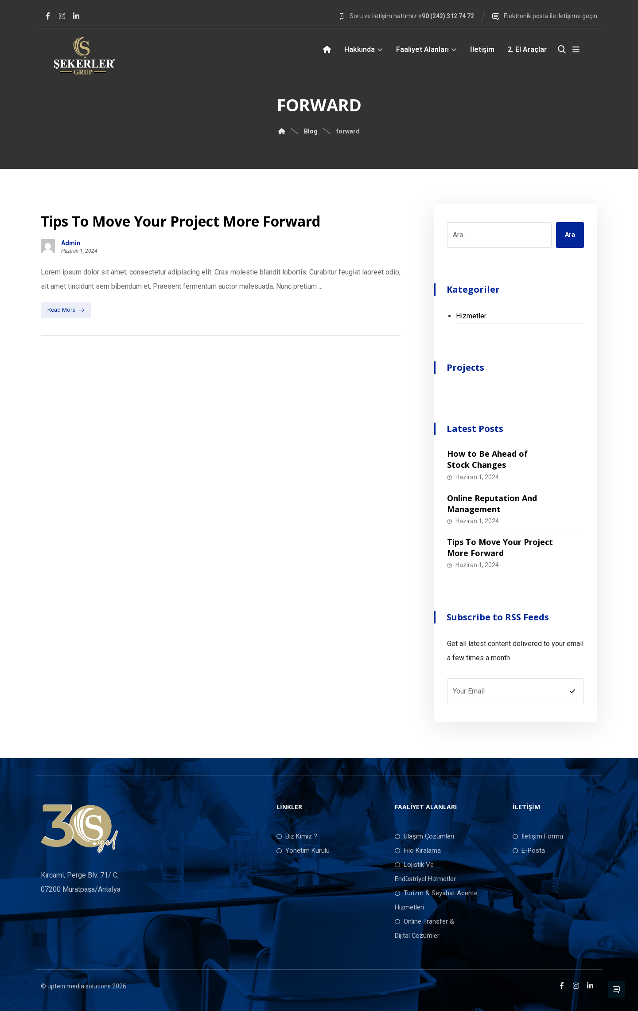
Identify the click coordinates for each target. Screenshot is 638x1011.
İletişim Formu (538, 836)
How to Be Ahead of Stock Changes (487, 459)
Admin (70, 243)
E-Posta (529, 850)
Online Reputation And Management (492, 503)
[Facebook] (48, 16)
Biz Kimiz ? (296, 836)
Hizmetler (471, 316)
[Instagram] (62, 16)
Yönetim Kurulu (303, 850)
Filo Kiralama (418, 850)
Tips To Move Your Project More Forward (500, 547)
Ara (570, 235)
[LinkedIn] (76, 16)
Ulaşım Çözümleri (424, 836)
